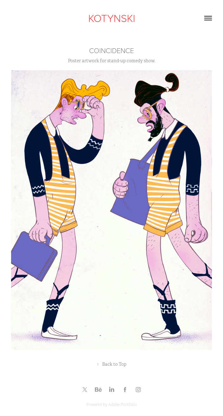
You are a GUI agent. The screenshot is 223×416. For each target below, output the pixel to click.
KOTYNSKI (111, 17)
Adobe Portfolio (122, 404)
